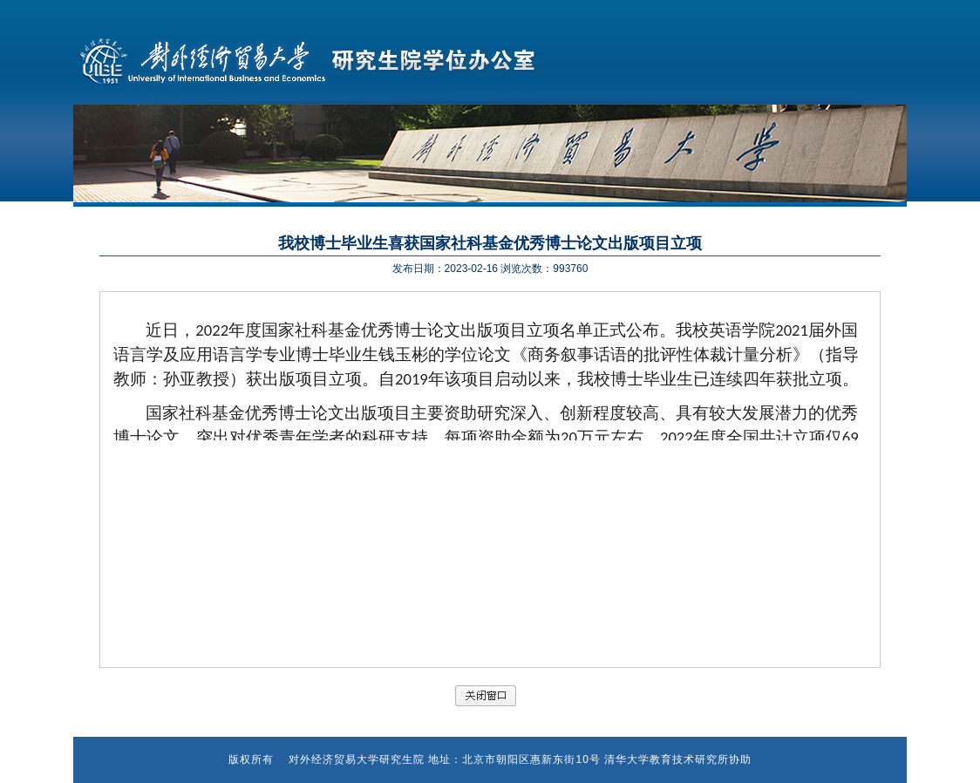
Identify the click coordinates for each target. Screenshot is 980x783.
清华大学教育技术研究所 (666, 759)
